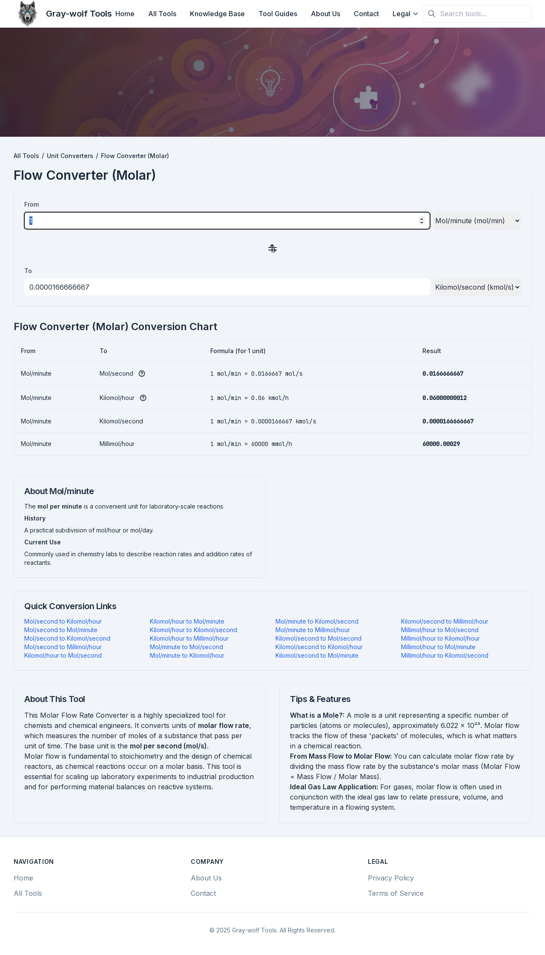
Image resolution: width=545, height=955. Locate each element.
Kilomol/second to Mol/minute (317, 655)
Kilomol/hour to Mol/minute (187, 621)
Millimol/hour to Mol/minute (438, 646)
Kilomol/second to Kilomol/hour (319, 646)
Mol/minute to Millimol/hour (312, 629)
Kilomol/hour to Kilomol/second (193, 629)
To (28, 270)
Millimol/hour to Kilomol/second (444, 655)
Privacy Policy (391, 878)
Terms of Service (396, 893)
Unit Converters (70, 155)
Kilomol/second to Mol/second (318, 638)
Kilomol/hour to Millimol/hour (189, 638)
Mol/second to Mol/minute (61, 629)
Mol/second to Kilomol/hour (63, 621)
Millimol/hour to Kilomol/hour (440, 638)
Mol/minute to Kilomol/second (317, 621)
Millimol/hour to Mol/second (440, 629)
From (31, 204)
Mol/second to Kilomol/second (67, 638)
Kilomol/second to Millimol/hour (444, 621)
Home (125, 13)
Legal (406, 13)
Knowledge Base (217, 13)
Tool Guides (277, 13)
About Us (325, 13)
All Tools (162, 13)
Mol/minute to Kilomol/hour (187, 655)
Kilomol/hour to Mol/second (63, 655)
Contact (366, 13)
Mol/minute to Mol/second (186, 646)
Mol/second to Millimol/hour (63, 646)
